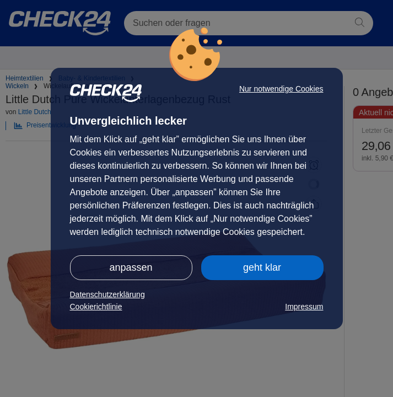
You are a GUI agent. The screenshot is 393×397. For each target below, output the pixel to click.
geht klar (262, 267)
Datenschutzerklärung (107, 294)
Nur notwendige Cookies (281, 88)
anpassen (130, 267)
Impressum (304, 306)
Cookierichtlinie (96, 306)
